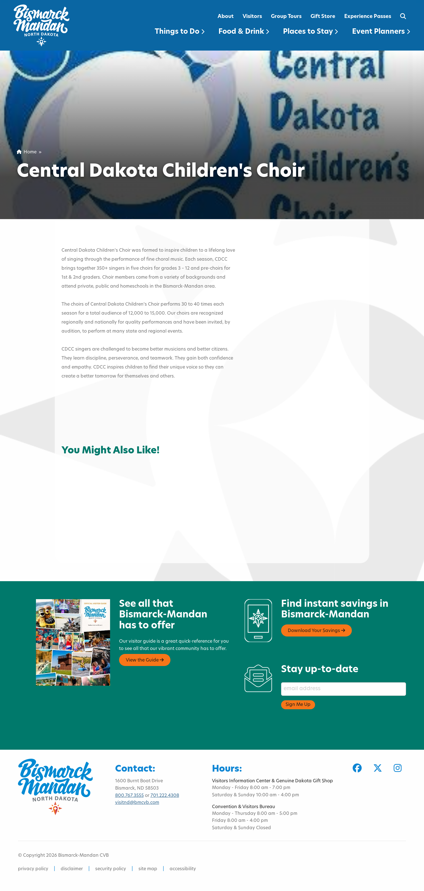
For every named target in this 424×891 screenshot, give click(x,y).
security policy (110, 869)
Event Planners (381, 31)
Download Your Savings (316, 630)
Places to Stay (310, 31)
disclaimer (72, 869)
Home (27, 152)
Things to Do (179, 31)
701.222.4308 (165, 796)
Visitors (252, 16)
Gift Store (323, 16)
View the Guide (145, 660)
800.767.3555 (129, 796)
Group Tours (286, 16)
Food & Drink (243, 31)
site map (147, 869)
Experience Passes (367, 16)
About (226, 16)
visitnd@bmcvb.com (137, 803)
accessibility (183, 869)
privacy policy (33, 869)
